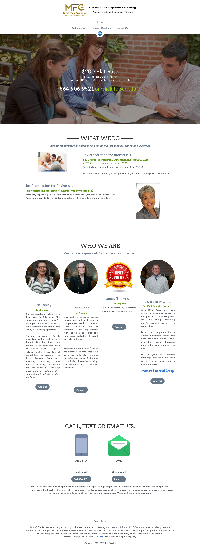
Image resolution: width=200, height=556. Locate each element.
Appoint (42, 386)
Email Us (118, 479)
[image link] (100, 33)
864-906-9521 (81, 479)
